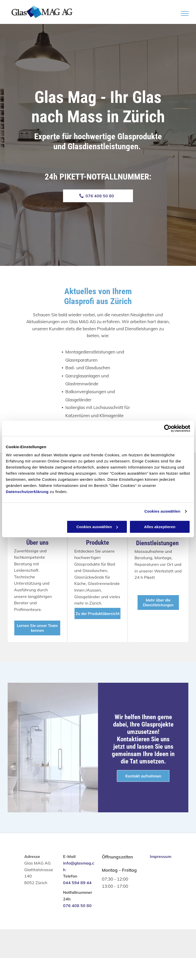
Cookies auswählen (162, 511)
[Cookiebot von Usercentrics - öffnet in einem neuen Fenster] (167, 428)
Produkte (97, 542)
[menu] (184, 13)
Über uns (37, 542)
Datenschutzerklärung (27, 491)
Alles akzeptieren (160, 527)
